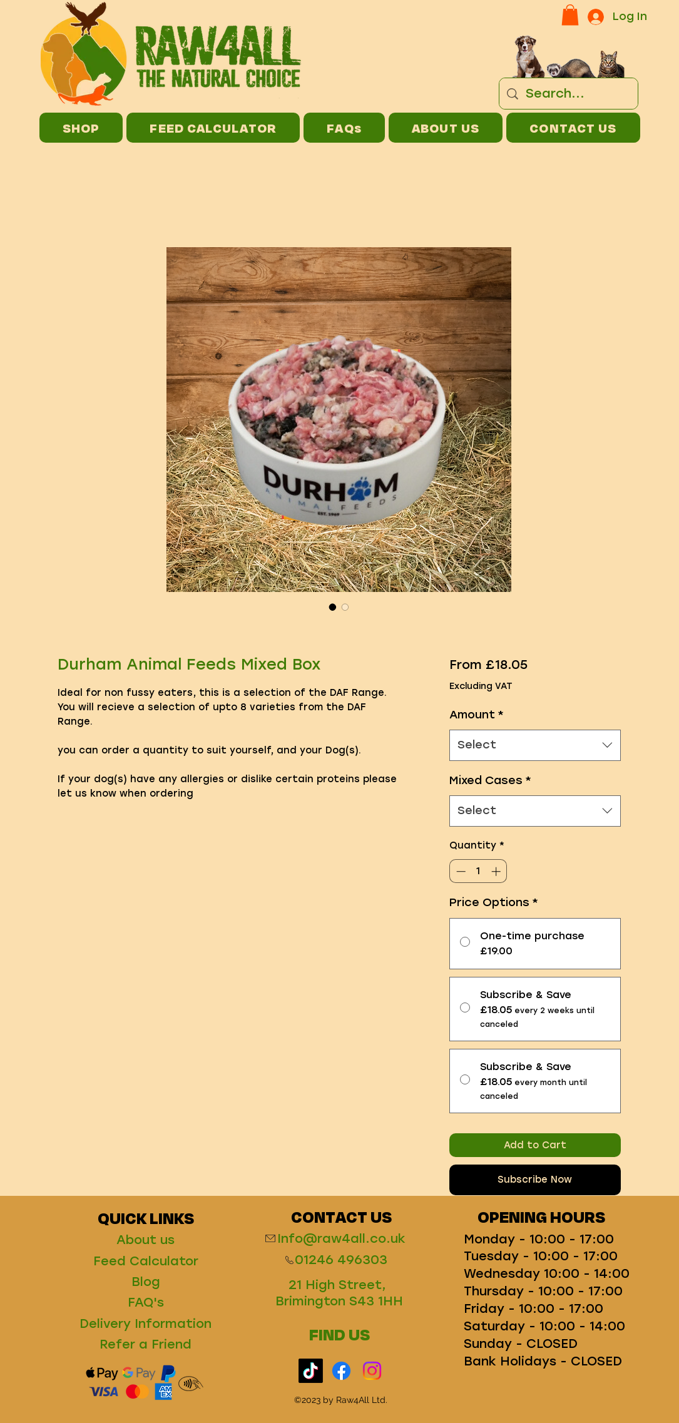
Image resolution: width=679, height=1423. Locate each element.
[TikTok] (311, 1371)
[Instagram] (372, 1371)
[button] (570, 14)
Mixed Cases (490, 780)
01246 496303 (341, 1259)
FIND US (339, 1334)
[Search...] (568, 93)
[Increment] (497, 871)
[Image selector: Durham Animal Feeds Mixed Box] (333, 607)
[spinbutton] (478, 871)
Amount (476, 715)
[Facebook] (341, 1371)
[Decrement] (459, 871)
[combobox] (534, 745)
